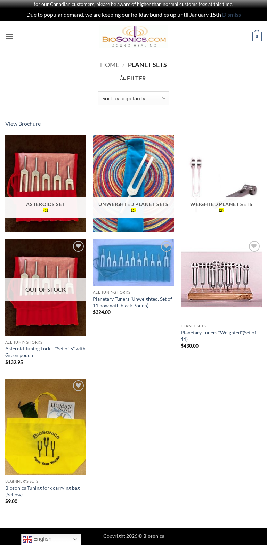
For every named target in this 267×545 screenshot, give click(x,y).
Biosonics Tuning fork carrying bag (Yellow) (42, 491)
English (37, 539)
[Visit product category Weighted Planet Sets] (221, 183)
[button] (9, 36)
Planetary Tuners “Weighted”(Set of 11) (218, 336)
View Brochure (23, 123)
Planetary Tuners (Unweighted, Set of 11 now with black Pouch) (132, 302)
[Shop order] (133, 98)
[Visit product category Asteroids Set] (45, 183)
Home (109, 64)
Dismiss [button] (231, 14)
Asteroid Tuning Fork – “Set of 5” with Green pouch (45, 351)
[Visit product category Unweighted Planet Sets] (133, 183)
